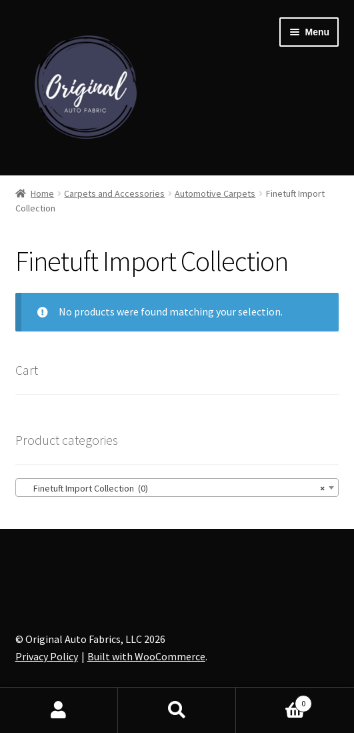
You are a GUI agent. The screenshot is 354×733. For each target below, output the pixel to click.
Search (177, 710)
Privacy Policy (46, 656)
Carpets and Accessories (114, 193)
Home (42, 193)
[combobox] (177, 487)
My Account (59, 710)
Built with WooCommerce (146, 656)
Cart (274, 700)
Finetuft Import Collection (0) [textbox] (173, 488)
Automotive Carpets (215, 193)
